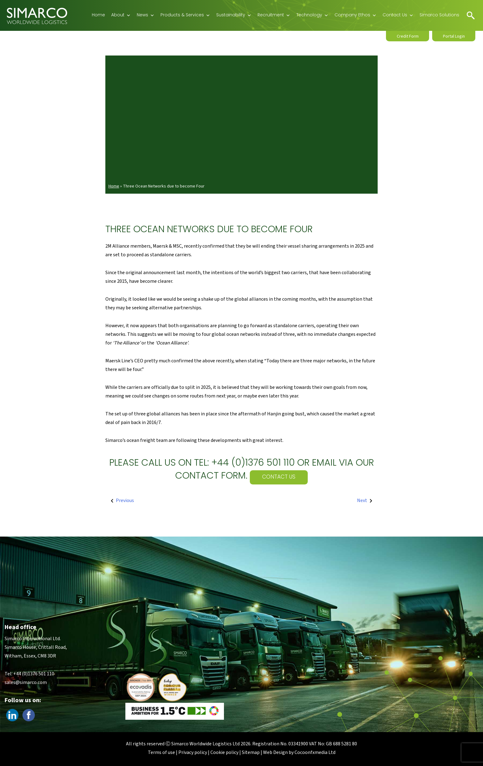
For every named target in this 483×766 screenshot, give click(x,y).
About (121, 15)
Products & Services (185, 15)
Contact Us (398, 15)
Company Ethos (355, 15)
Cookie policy (224, 752)
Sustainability (233, 15)
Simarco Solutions (439, 15)
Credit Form (408, 36)
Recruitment (274, 15)
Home (98, 15)
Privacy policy (192, 752)
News (145, 15)
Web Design (275, 752)
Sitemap (251, 752)
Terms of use (161, 752)
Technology (312, 15)
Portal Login (454, 36)
